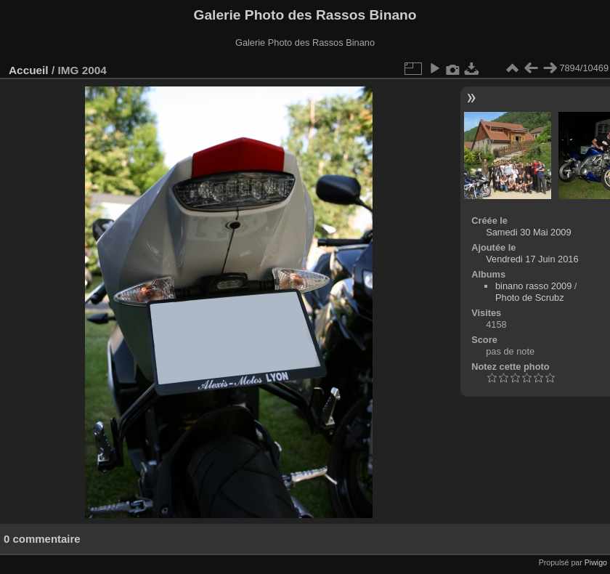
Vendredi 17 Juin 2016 (532, 259)
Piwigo (596, 562)
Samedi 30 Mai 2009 (528, 232)
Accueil (29, 70)
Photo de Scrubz (529, 297)
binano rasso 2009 (533, 285)
